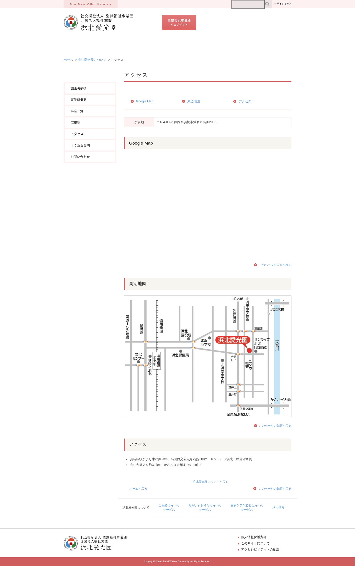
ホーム (68, 60)
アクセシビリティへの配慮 (260, 549)
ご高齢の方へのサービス (129, 44)
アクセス (245, 101)
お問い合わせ (80, 156)
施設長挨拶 (79, 88)
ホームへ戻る (138, 488)
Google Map (144, 101)
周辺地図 (193, 101)
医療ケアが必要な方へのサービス (238, 44)
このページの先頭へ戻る (275, 265)
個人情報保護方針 (254, 537)
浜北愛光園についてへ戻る (210, 481)
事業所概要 (79, 99)
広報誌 (75, 122)
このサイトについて (255, 543)
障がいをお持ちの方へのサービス (180, 44)
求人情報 (279, 44)
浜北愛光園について (85, 44)
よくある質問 (80, 145)
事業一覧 (77, 111)
